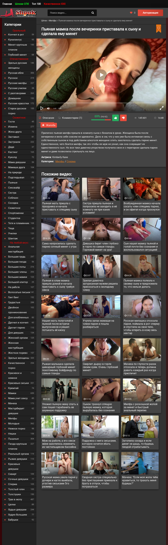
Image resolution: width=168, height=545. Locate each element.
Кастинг (13, 152)
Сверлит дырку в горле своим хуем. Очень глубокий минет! (100, 367)
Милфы (59, 161)
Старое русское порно (17, 111)
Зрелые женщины (18, 358)
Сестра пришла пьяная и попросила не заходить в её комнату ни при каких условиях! (100, 208)
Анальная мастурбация (15, 249)
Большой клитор (18, 282)
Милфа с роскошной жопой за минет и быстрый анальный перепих (140, 407)
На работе (14, 287)
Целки (12, 504)
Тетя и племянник (18, 223)
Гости (11, 121)
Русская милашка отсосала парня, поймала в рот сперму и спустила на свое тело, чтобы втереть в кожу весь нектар (142, 327)
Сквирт (12, 474)
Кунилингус (15, 39)
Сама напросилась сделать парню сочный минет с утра (59, 245)
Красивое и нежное (15, 375)
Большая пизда (17, 261)
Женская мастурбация (15, 345)
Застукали (14, 141)
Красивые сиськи (18, 383)
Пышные (13, 438)
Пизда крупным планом (17, 446)
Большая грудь (16, 256)
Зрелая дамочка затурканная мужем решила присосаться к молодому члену (100, 285)
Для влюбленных (18, 317)
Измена (12, 126)
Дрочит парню (16, 327)
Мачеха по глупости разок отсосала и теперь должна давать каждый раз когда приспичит (140, 368)
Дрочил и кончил (18, 322)
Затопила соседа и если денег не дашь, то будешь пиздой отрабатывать (138, 443)
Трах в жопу (15, 499)
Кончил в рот (16, 34)
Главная (7, 3)
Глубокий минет (17, 54)
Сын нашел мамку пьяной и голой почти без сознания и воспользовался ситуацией (141, 246)
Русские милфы (17, 83)
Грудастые (14, 302)
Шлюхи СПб (22, 3)
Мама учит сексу (18, 398)
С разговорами (17, 93)
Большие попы (17, 266)
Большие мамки (17, 277)
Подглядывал (16, 177)
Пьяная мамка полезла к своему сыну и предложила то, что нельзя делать (140, 283)
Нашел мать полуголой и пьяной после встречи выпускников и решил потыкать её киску (57, 325)
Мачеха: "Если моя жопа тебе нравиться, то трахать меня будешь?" (140, 480)
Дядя (11, 147)
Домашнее (14, 98)
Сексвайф (14, 187)
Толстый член (16, 489)
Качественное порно (16, 365)
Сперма (71, 161)
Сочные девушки (18, 479)
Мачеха (12, 403)
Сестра (12, 192)
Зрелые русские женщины (17, 65)
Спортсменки (16, 213)
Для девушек (15, 332)
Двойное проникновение (17, 310)
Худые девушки (17, 509)
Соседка (13, 202)
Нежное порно (16, 428)
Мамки (12, 393)
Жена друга (14, 131)
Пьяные (12, 182)
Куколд (12, 157)
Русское (13, 78)
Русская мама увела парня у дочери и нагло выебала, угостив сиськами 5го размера (59, 482)
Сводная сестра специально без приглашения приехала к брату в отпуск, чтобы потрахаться (99, 482)
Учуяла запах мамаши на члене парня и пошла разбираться (98, 323)
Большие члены (17, 271)
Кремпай (13, 388)
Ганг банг (13, 297)
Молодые (13, 423)
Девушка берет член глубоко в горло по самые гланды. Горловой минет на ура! (100, 246)
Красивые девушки (14, 466)
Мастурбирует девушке (16, 411)
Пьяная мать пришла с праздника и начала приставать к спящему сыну (59, 206)
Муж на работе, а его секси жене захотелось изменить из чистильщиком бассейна (59, 443)
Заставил (13, 136)
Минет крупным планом (17, 47)
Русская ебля (15, 72)
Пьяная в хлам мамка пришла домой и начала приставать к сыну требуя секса (58, 285)
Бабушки (13, 519)
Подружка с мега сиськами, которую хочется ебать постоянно (99, 443)
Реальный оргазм (18, 453)
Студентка (14, 218)
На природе (15, 172)
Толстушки (14, 494)
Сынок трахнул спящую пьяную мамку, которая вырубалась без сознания (99, 407)
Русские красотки (18, 103)
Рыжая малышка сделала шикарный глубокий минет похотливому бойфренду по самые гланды (59, 368)
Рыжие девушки (17, 458)
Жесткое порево (18, 352)
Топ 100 (36, 3)
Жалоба (48, 125)
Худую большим (17, 514)
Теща (11, 228)
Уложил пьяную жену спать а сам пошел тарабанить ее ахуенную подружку (60, 407)
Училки (12, 233)
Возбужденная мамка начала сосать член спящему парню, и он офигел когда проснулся (142, 206)
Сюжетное (14, 208)
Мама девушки (17, 162)
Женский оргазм (18, 337)
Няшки (12, 433)
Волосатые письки (19, 292)
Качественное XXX (54, 3)
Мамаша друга (16, 167)
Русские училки (17, 88)
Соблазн (13, 197)
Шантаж (13, 238)
